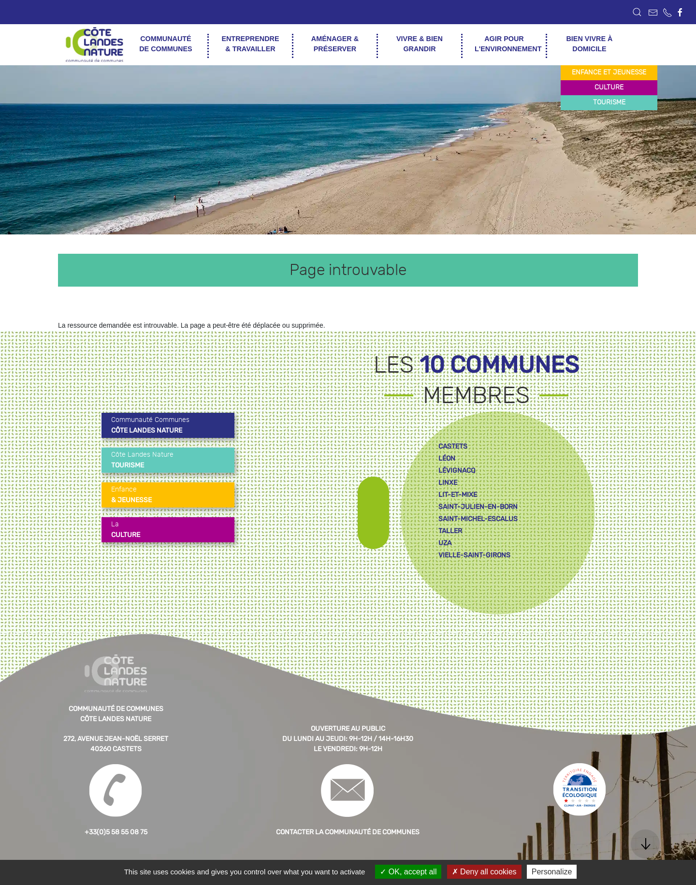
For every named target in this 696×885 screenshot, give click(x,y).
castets (452, 446)
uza (444, 543)
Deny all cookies (484, 872)
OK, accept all (408, 872)
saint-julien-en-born (478, 507)
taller (450, 531)
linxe (447, 483)
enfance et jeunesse (609, 72)
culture (609, 87)
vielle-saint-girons (474, 555)
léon (446, 458)
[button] (637, 12)
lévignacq (456, 470)
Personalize (552, 872)
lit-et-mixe (457, 495)
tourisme (609, 102)
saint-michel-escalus (478, 519)
